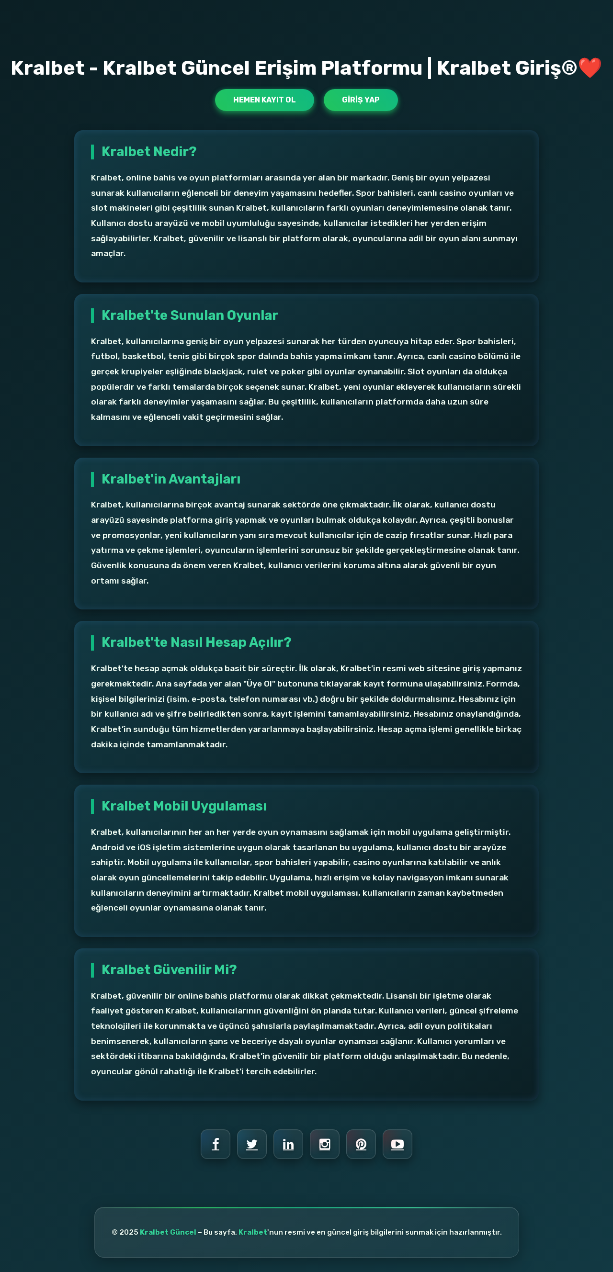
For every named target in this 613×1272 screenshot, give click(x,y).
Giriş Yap (361, 99)
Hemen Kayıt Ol (264, 99)
